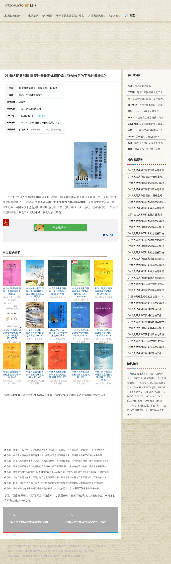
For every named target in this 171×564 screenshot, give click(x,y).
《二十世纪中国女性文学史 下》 (144, 405)
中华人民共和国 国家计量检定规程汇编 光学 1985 (103, 291)
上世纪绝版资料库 (14, 15)
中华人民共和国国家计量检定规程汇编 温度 (12, 291)
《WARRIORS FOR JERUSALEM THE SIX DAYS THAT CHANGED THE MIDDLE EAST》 (146, 392)
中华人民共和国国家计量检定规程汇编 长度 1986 (35, 374)
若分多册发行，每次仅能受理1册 (45, 129)
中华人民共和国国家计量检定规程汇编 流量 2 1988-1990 (103, 375)
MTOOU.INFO (39, 556)
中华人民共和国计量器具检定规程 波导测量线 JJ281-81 (35, 333)
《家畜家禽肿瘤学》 (137, 373)
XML (77, 556)
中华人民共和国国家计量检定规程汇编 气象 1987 (80, 333)
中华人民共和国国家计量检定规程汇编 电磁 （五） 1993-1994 (80, 292)
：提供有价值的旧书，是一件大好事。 (148, 98)
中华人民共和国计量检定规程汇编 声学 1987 (12, 374)
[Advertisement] (85, 46)
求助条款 (33, 15)
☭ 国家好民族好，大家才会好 (104, 15)
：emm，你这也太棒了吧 (142, 111)
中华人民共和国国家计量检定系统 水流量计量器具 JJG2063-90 (12, 334)
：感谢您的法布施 (138, 85)
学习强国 (47, 15)
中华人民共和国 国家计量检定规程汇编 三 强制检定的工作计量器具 (35, 292)
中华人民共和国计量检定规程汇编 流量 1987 (81, 374)
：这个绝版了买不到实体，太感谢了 (148, 130)
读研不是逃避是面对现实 (70, 15)
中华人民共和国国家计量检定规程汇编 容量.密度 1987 (58, 374)
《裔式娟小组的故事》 (144, 378)
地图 (83, 556)
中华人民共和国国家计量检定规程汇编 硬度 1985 (57, 291)
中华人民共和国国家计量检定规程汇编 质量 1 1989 (103, 333)
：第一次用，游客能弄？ (142, 136)
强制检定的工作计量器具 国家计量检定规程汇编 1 (58, 333)
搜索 (132, 15)
